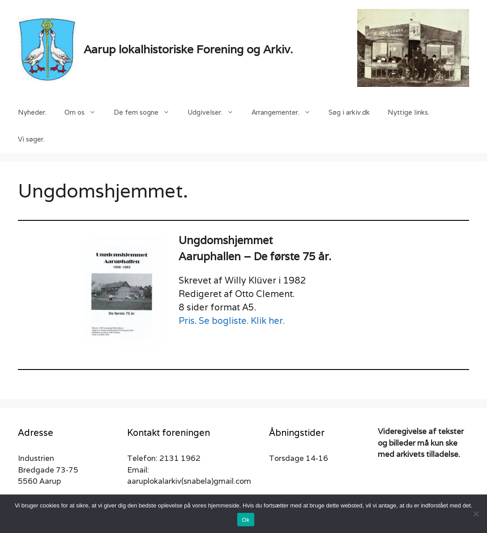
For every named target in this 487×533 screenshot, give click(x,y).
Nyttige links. (408, 112)
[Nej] (475, 513)
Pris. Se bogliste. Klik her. (232, 321)
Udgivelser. (215, 112)
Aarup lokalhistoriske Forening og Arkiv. (188, 49)
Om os (84, 112)
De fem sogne (146, 112)
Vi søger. (31, 139)
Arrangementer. (286, 112)
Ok (245, 519)
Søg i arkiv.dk (349, 112)
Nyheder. (32, 112)
